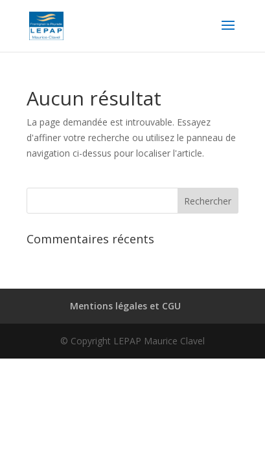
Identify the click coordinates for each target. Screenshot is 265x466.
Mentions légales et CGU (125, 306)
